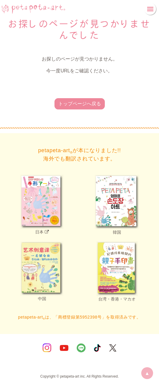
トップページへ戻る (79, 103)
